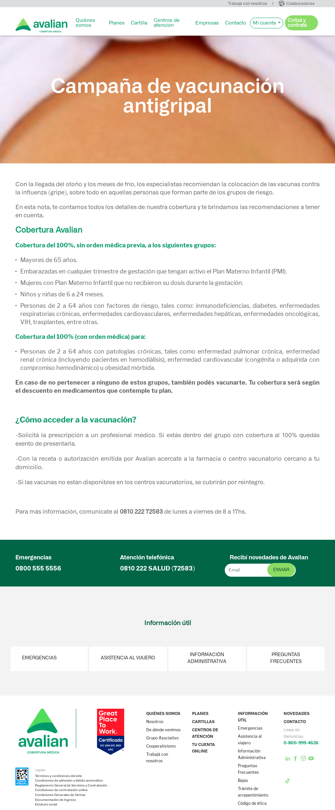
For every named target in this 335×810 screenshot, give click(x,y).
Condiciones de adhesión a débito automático (69, 780)
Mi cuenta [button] (265, 23)
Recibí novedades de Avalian (269, 557)
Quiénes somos (85, 22)
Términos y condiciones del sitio (58, 776)
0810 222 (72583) (157, 568)
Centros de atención (167, 22)
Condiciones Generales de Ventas (60, 795)
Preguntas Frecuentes (286, 658)
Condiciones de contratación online (61, 790)
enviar (281, 569)
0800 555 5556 (38, 568)
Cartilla (139, 23)
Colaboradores (300, 3)
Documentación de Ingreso (55, 800)
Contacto (235, 23)
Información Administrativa (206, 658)
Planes (117, 23)
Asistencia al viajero (128, 658)
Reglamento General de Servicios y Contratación (71, 785)
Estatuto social (46, 804)
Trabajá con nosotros (247, 3)
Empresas (207, 23)
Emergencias (39, 658)
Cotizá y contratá (297, 22)
